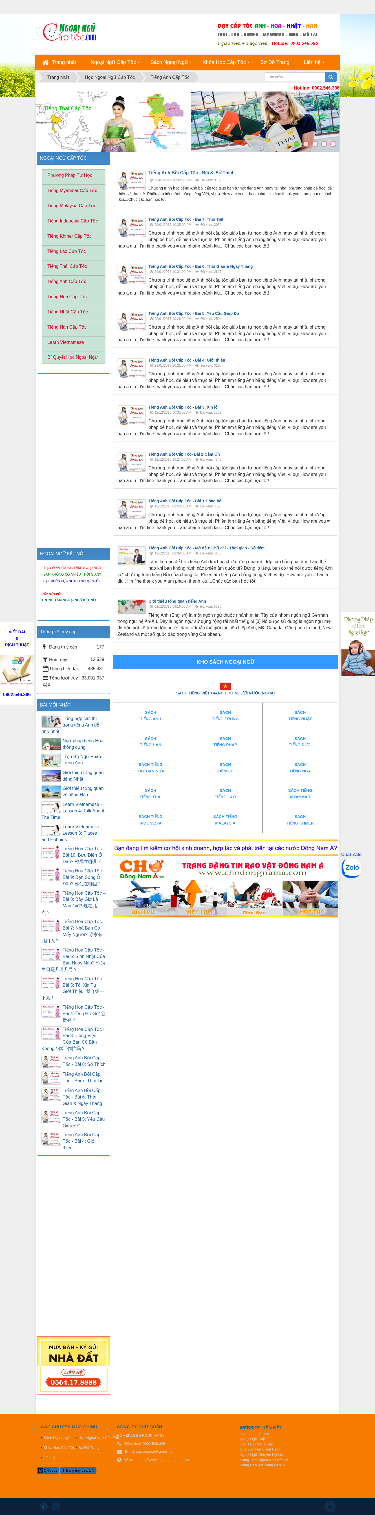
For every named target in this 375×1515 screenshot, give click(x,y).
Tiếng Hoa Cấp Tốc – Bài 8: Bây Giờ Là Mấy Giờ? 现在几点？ (73, 903)
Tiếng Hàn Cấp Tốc (67, 327)
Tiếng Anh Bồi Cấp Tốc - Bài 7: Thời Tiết (186, 219)
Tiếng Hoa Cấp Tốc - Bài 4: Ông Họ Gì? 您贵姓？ (84, 1013)
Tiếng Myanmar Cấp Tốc (72, 190)
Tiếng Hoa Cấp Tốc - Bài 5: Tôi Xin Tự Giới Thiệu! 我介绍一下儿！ (73, 988)
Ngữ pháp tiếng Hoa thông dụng (83, 744)
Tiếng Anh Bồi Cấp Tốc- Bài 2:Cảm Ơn (184, 454)
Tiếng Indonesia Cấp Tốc (72, 221)
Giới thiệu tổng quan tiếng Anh (177, 601)
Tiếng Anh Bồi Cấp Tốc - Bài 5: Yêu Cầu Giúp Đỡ (194, 313)
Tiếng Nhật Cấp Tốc (67, 311)
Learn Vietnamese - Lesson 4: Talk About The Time (72, 811)
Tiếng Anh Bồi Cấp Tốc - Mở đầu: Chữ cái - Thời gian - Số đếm (207, 548)
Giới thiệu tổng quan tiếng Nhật (83, 775)
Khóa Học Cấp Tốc (224, 62)
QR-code (47, 1470)
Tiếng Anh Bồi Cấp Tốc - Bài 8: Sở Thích (192, 172)
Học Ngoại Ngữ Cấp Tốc (91, 1438)
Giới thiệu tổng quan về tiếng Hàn (83, 791)
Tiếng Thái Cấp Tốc (67, 266)
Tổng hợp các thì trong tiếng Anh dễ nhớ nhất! (70, 725)
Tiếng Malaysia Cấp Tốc (71, 205)
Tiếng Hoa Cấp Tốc (67, 296)
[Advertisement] (225, 956)
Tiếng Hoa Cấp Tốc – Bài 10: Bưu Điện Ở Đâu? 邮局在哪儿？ (84, 855)
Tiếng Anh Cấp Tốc (66, 281)
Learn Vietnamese (65, 342)
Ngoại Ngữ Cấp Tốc (113, 62)
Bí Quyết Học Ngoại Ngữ (72, 357)
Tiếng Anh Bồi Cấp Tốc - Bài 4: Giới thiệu (187, 360)
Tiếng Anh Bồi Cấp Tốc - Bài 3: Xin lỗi (184, 407)
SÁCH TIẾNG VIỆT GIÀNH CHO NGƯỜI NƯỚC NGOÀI (225, 693)
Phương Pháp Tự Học (69, 175)
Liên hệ (312, 62)
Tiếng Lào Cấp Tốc (66, 251)
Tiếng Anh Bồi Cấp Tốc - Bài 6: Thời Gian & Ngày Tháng (201, 266)
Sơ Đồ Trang (274, 62)
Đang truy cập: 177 (78, 1470)
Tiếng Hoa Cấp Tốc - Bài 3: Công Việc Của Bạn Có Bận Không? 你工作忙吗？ (73, 1039)
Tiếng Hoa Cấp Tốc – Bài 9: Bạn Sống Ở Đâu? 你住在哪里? (84, 877)
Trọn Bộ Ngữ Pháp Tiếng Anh (82, 759)
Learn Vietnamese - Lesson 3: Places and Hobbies (71, 833)
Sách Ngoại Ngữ (169, 62)
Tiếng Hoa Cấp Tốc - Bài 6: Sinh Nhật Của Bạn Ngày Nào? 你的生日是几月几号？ (73, 960)
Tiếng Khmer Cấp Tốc (69, 236)
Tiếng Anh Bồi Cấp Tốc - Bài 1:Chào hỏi (185, 501)
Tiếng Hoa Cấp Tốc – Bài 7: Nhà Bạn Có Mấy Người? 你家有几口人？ (73, 931)
